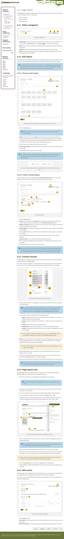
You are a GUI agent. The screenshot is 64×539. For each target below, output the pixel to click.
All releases (5, 69)
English (4, 81)
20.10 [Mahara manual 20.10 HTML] (4, 68)
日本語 (4, 84)
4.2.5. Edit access (6, 28)
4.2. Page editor (6, 14)
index (53, 2)
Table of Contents (5, 10)
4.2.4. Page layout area (8, 27)
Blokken (5, 44)
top (61, 529)
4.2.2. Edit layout (6, 17)
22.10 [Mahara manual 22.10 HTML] (4, 61)
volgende (46, 2)
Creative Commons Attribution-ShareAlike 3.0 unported (31, 534)
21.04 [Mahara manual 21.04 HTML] (4, 66)
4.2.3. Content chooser (8, 25)
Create (59, 2)
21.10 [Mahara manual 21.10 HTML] (4, 64)
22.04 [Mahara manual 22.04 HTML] (4, 63)
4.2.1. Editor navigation (8, 16)
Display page (41, 43)
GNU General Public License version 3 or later (52, 534)
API (35, 311)
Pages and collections (6, 36)
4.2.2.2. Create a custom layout (7, 22)
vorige (40, 2)
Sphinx (32, 535)
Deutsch (5, 79)
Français (5, 83)
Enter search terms (7, 50)
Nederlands (5, 86)
